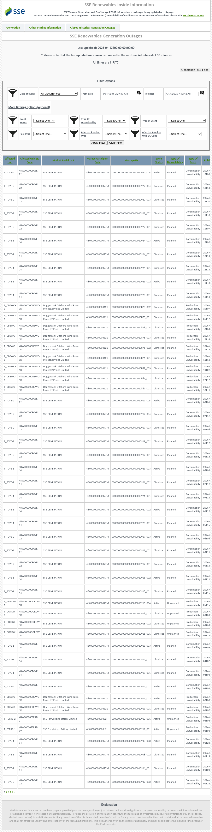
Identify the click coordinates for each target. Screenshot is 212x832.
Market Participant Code (97, 160)
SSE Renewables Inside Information (119, 4)
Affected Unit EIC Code (29, 160)
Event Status (159, 160)
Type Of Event (193, 160)
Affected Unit (10, 160)
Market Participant (63, 160)
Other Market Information (45, 27)
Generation (13, 27)
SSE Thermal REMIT (193, 15)
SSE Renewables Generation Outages (106, 36)
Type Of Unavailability (175, 160)
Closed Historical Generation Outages (92, 27)
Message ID (131, 160)
